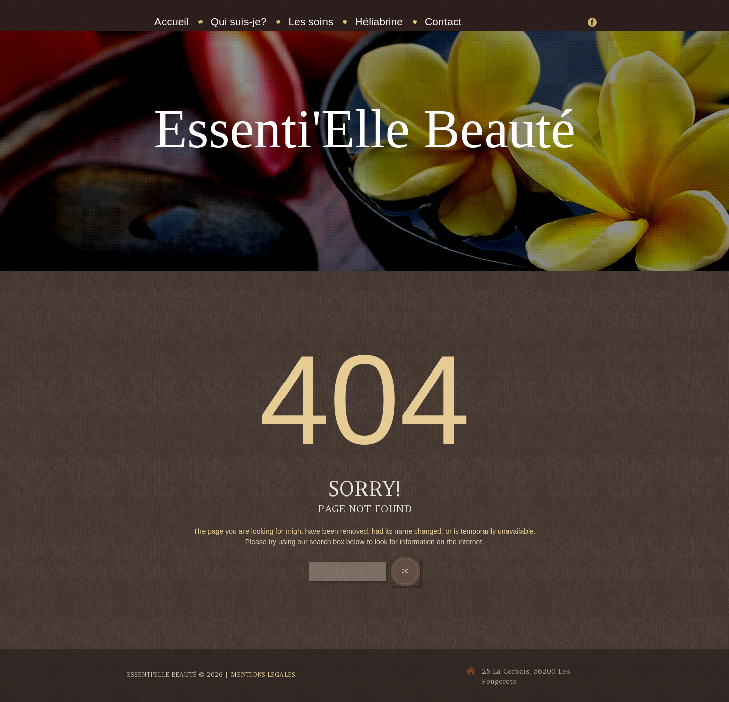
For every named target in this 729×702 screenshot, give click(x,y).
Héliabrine (379, 21)
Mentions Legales (263, 674)
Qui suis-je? (239, 21)
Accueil (171, 21)
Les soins (311, 21)
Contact (443, 21)
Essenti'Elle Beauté (364, 129)
